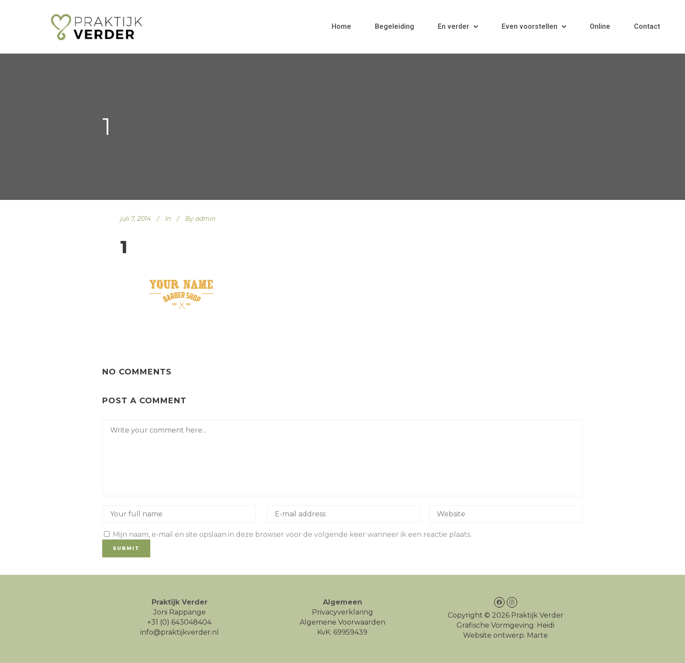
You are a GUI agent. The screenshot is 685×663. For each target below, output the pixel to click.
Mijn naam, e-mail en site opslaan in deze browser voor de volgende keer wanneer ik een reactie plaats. (292, 534)
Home (341, 26)
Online (600, 26)
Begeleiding (394, 26)
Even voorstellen (534, 26)
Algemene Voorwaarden (342, 622)
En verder (458, 26)
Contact (647, 26)
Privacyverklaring (342, 612)
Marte (537, 635)
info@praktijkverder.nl (179, 632)
